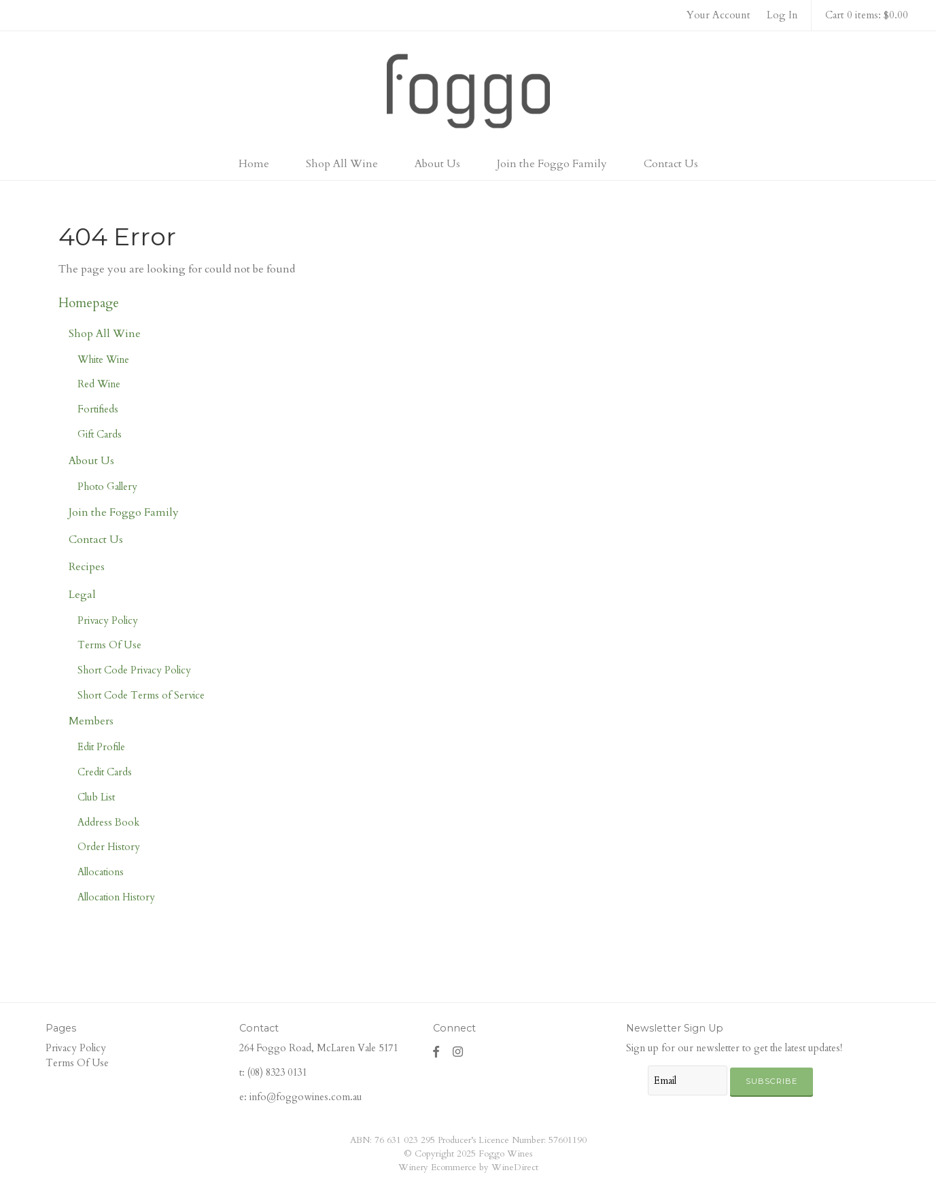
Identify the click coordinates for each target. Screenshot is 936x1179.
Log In (782, 15)
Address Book (108, 822)
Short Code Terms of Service (141, 695)
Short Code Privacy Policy (134, 670)
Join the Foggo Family (552, 163)
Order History (108, 847)
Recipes (87, 566)
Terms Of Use (109, 645)
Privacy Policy (107, 620)
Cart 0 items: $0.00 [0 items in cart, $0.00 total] (866, 15)
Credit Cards (104, 772)
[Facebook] (436, 1051)
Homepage (88, 303)
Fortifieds (97, 409)
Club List (96, 797)
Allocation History (116, 897)
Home (254, 163)
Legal (82, 594)
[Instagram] (458, 1051)
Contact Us (671, 163)
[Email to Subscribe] (687, 1080)
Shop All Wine (342, 163)
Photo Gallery (107, 486)
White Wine (103, 359)
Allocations (100, 872)
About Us (437, 163)
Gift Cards (99, 434)
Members (91, 721)
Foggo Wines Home (468, 91)
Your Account (718, 15)
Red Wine (98, 384)
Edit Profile (101, 747)
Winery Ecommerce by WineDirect (468, 1167)
